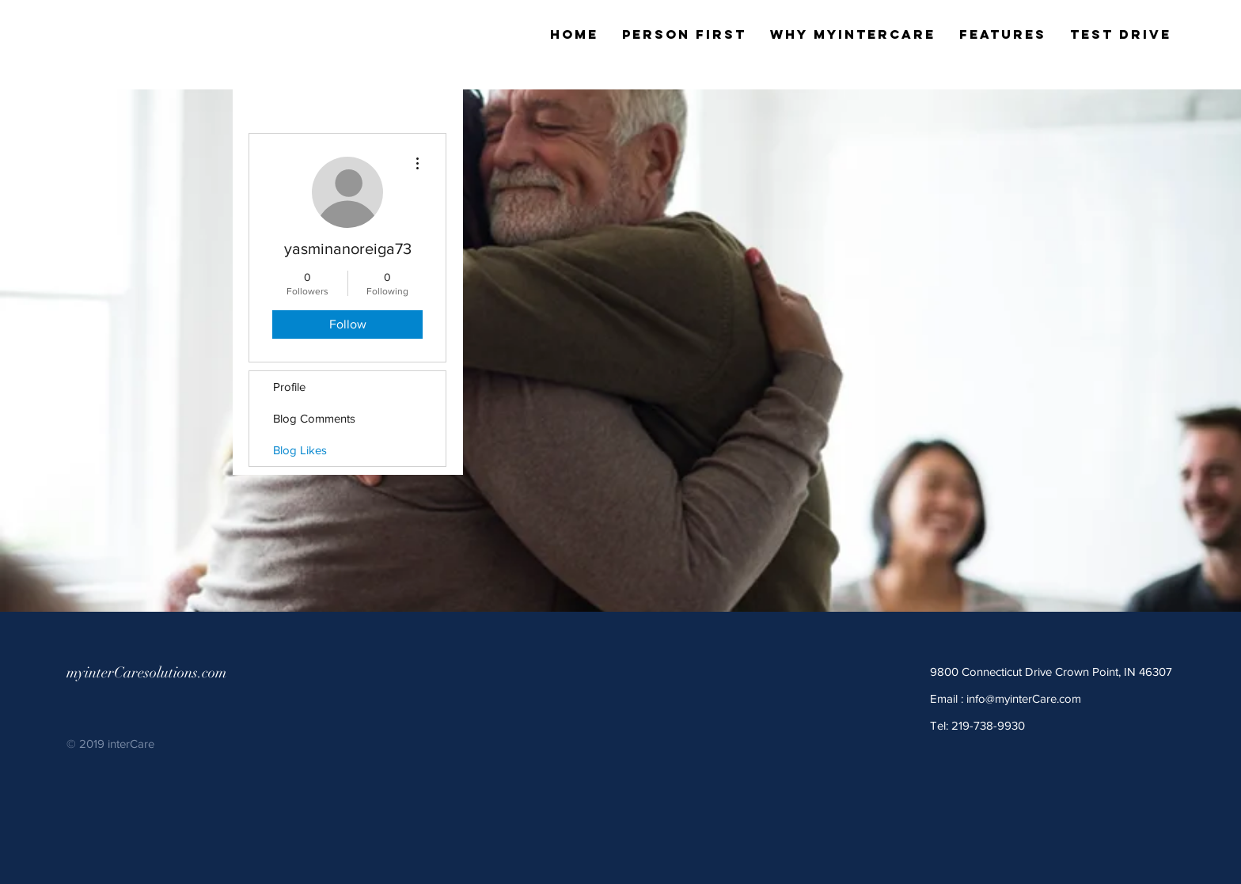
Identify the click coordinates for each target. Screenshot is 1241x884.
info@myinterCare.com (1023, 698)
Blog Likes (300, 450)
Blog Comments (314, 418)
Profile (289, 386)
